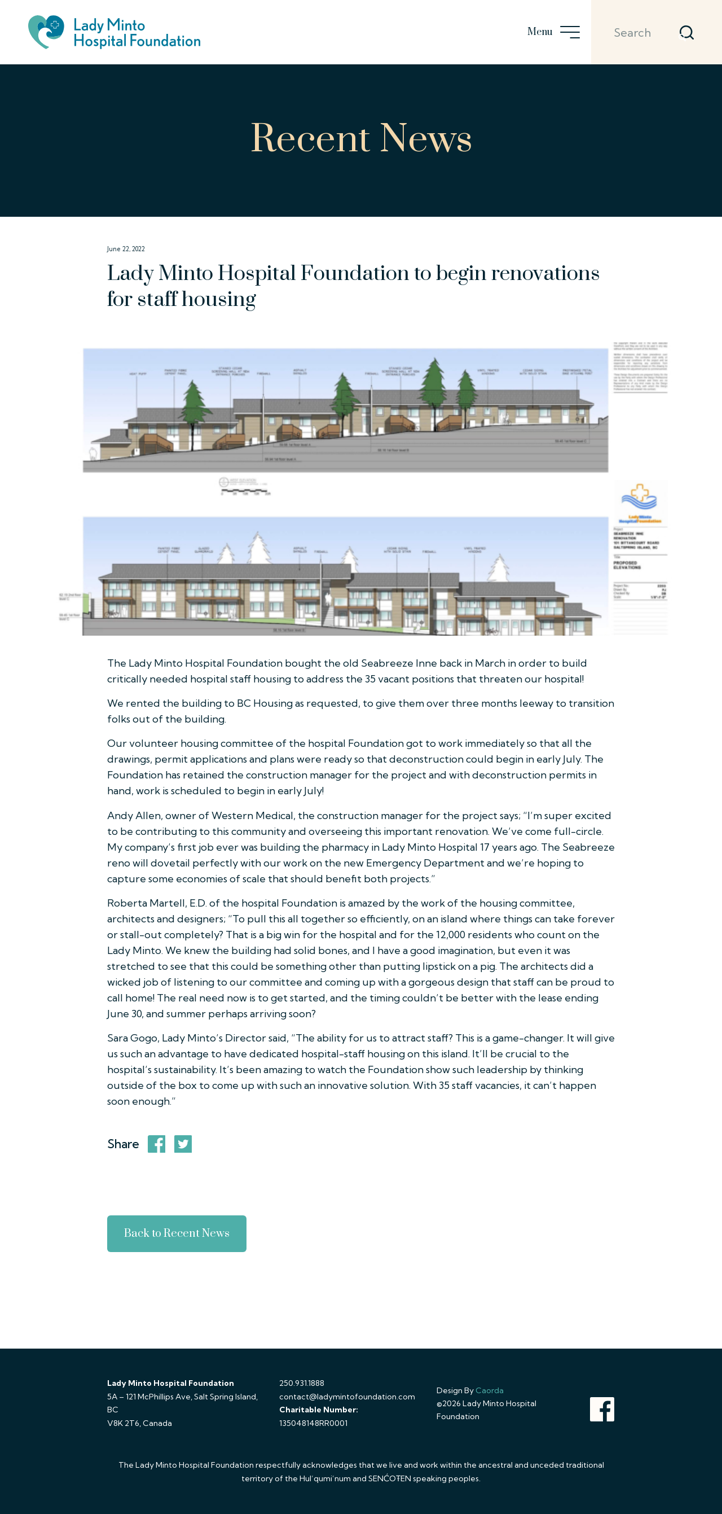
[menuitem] (566, 32)
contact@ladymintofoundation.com (347, 1397)
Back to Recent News (177, 1234)
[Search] (639, 32)
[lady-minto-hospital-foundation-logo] (114, 32)
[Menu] (566, 32)
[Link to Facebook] (602, 1409)
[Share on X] (183, 1144)
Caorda (490, 1390)
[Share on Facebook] (157, 1144)
